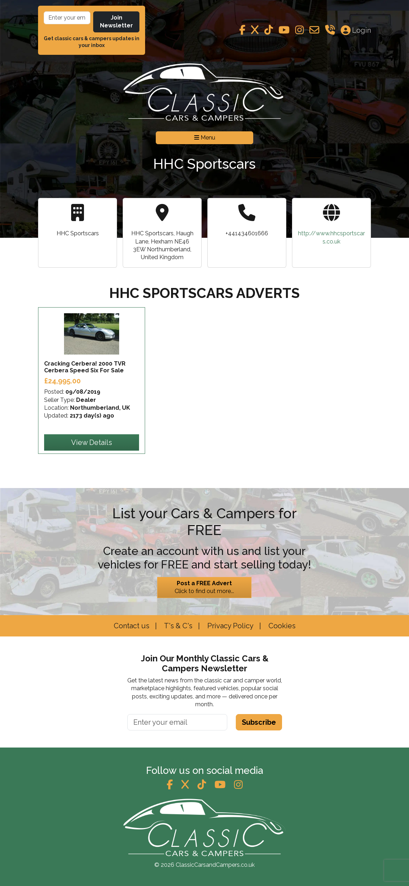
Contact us (131, 626)
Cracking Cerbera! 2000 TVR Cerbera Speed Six (85, 367)
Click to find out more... (204, 587)
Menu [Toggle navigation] (204, 137)
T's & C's (177, 626)
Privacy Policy (230, 626)
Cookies (281, 626)
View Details (91, 442)
